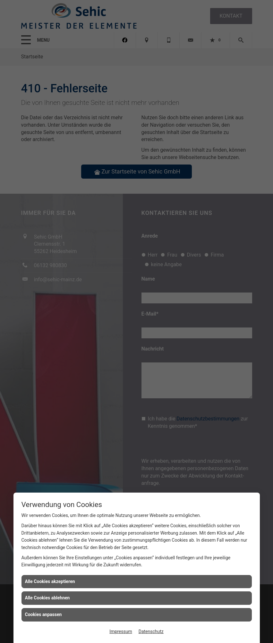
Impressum (120, 631)
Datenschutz (151, 631)
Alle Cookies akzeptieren (50, 581)
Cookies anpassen (43, 614)
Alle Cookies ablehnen (47, 597)
